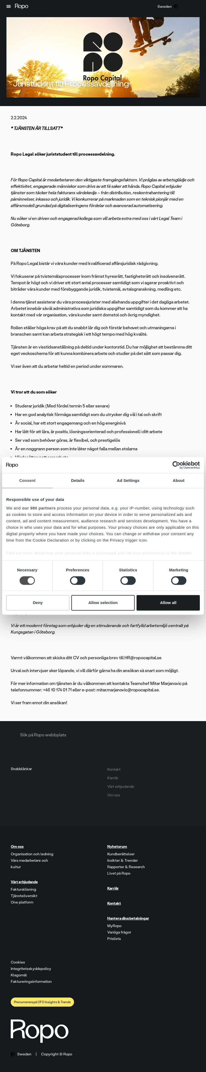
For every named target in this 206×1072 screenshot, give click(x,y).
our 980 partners (39, 508)
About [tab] (179, 480)
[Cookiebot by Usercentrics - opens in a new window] (176, 465)
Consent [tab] (27, 480)
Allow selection (102, 603)
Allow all (168, 603)
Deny (38, 603)
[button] (8, 6)
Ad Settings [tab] (128, 480)
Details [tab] (77, 480)
